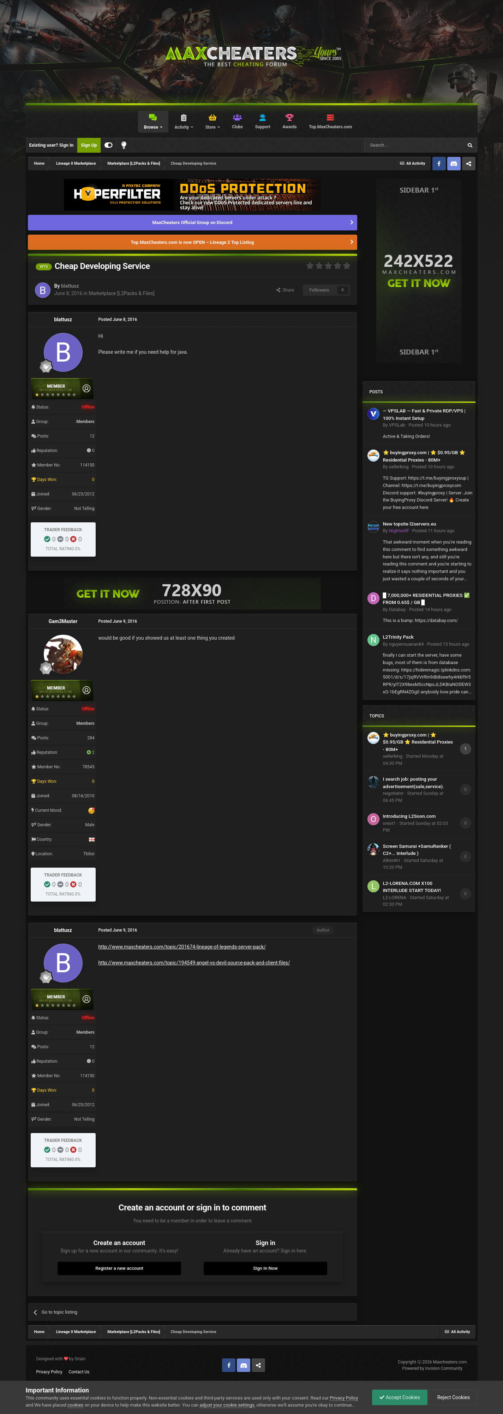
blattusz (70, 286)
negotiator (393, 793)
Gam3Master (63, 621)
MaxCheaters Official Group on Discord (192, 222)
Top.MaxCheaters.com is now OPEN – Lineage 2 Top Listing (192, 242)
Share (285, 290)
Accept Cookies (399, 1397)
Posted (429, 425)
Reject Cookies (453, 1397)
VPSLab (397, 425)
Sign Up (89, 145)
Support (262, 126)
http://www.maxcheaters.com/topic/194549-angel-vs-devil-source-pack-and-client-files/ (194, 963)
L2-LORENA (395, 897)
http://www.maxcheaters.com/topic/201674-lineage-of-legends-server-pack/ (182, 947)
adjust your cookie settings (226, 1405)
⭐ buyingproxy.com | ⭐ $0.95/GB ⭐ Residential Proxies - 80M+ (418, 742)
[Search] (397, 145)
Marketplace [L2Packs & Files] (121, 293)
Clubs (237, 126)
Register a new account (119, 1268)
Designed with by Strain (61, 1358)
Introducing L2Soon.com (409, 816)
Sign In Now (265, 1268)
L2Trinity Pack (398, 637)
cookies (75, 1405)
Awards (289, 126)
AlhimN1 (392, 860)
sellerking (398, 466)
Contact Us (78, 1371)
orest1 (389, 823)
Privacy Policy (49, 1371)
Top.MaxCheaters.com (330, 126)
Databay (397, 609)
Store (211, 127)
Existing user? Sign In (51, 145)
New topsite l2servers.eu (409, 524)
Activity (182, 127)
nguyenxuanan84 (406, 644)
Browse (151, 127)
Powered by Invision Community (432, 1368)
